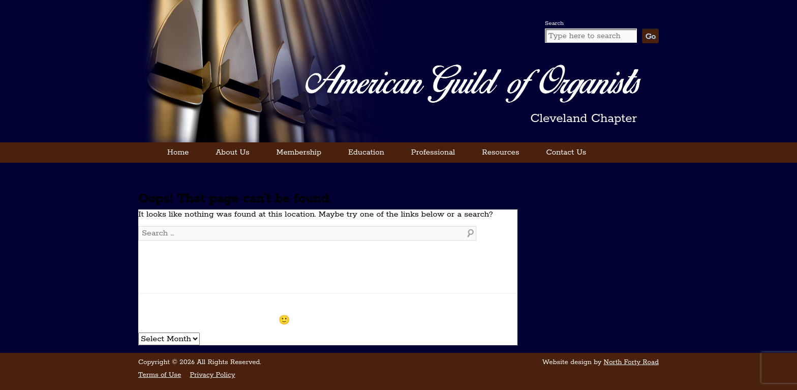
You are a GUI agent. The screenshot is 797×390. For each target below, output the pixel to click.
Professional (433, 152)
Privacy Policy (212, 375)
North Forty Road (631, 362)
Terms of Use (159, 375)
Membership (299, 152)
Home (178, 152)
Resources (500, 152)
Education (366, 152)
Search (554, 23)
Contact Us (566, 152)
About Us (232, 152)
